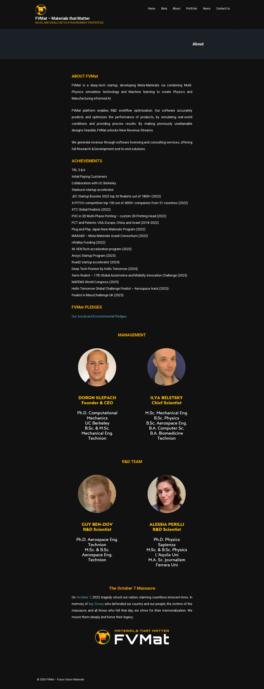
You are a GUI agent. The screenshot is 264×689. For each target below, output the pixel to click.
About (176, 8)
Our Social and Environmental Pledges (99, 316)
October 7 (84, 597)
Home (151, 8)
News (206, 8)
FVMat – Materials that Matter (62, 18)
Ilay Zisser (96, 604)
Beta (164, 8)
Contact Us (223, 8)
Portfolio (191, 8)
